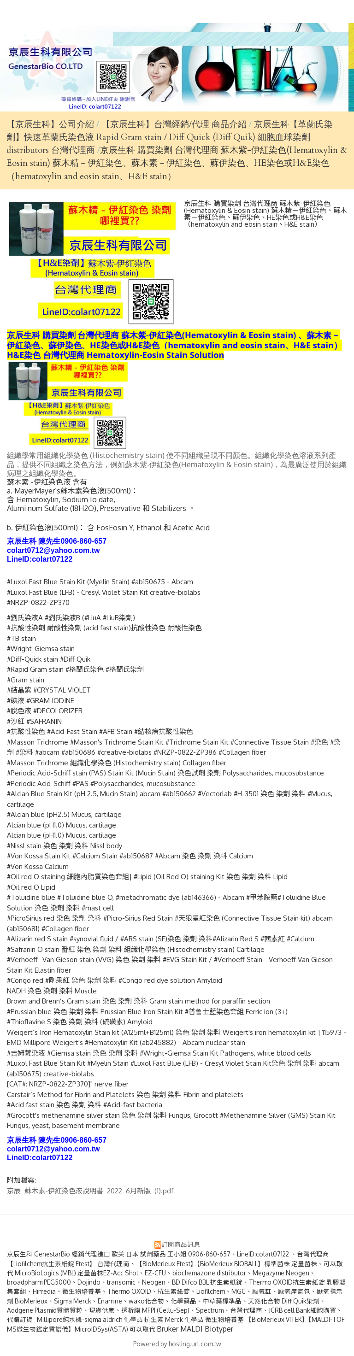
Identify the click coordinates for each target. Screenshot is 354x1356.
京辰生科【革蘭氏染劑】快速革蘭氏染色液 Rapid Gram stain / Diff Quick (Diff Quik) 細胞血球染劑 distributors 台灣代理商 (169, 137)
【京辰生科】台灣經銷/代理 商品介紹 (175, 124)
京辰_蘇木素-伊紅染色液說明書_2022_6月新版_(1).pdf (90, 1190)
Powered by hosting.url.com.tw (177, 1344)
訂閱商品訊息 (180, 1244)
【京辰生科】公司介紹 (50, 124)
